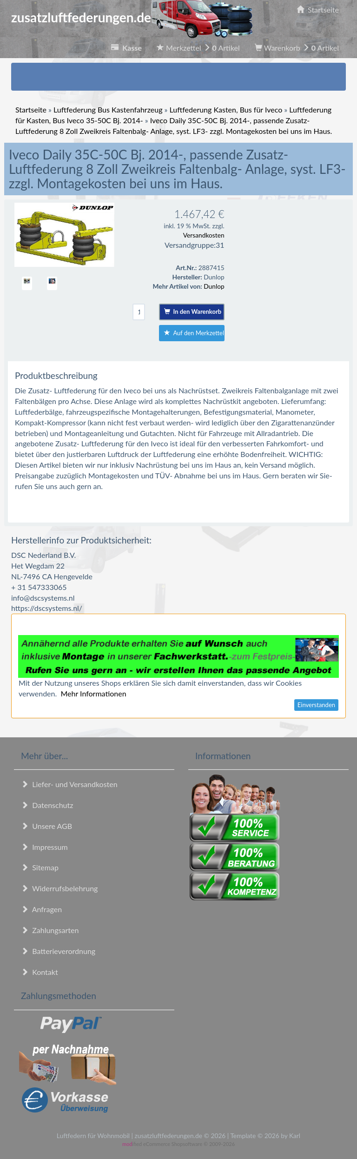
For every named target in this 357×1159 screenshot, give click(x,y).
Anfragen (41, 909)
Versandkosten (204, 235)
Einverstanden (316, 705)
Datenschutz (47, 805)
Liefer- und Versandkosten (69, 784)
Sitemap (40, 867)
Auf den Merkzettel (194, 333)
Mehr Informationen (93, 693)
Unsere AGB (46, 825)
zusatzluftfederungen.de (131, 17)
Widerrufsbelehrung (59, 888)
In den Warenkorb (192, 311)
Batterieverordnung (58, 951)
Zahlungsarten (50, 930)
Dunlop (214, 286)
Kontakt (39, 971)
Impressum (44, 846)
